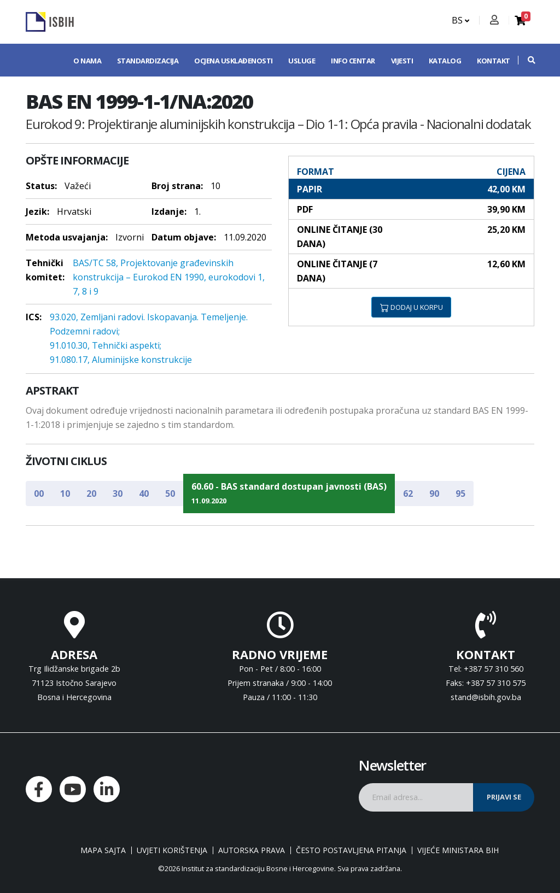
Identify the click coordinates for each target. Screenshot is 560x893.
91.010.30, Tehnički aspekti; (105, 345)
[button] (526, 60)
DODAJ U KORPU (411, 307)
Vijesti (402, 61)
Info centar (353, 61)
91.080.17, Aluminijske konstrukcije (121, 360)
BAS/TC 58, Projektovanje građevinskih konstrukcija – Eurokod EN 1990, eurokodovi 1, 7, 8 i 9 (169, 277)
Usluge (301, 61)
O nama (87, 61)
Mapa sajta (103, 850)
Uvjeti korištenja (172, 850)
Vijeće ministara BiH (458, 850)
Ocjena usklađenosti (233, 61)
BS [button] (460, 20)
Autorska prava (251, 850)
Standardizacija (148, 61)
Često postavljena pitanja (351, 850)
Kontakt (493, 61)
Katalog (445, 61)
